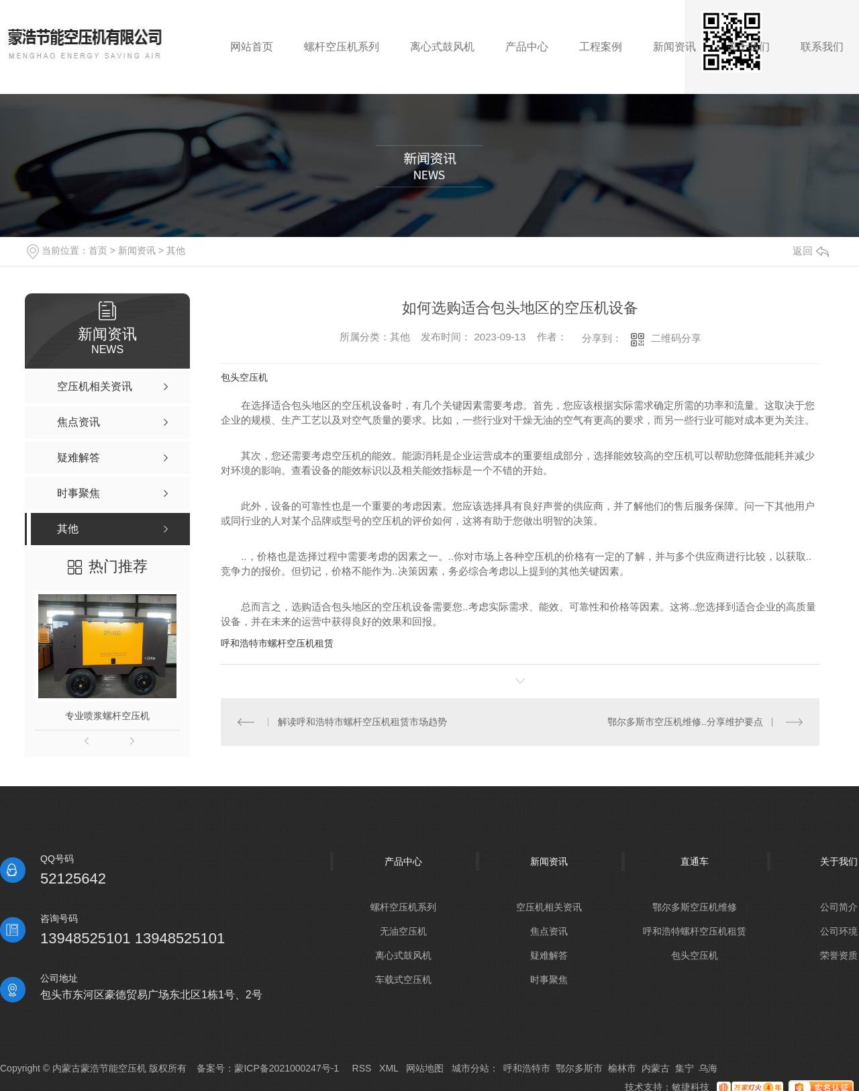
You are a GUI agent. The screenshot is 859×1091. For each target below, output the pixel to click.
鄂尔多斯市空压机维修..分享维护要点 (685, 721)
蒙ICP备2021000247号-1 (286, 1068)
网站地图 (425, 1068)
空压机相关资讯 (549, 907)
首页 (98, 250)
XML (388, 1068)
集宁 (684, 1068)
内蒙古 (656, 1068)
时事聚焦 (549, 979)
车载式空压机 (403, 979)
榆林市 (622, 1068)
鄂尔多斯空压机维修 (694, 907)
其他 (175, 250)
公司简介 (839, 907)
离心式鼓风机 (403, 955)
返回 (811, 250)
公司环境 (839, 931)
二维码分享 (676, 338)
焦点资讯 (549, 931)
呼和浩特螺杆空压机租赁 (694, 931)
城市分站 (470, 1068)
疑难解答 (549, 955)
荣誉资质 (839, 955)
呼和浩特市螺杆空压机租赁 (277, 643)
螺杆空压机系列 (403, 907)
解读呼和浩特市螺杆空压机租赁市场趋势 (362, 721)
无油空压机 (403, 931)
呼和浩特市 (526, 1068)
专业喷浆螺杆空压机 (107, 715)
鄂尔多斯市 (579, 1068)
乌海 (708, 1068)
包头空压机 (244, 377)
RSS (362, 1068)
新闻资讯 (137, 250)
